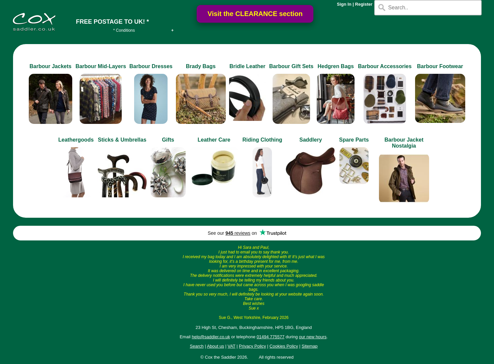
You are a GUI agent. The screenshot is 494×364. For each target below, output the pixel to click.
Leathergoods (76, 140)
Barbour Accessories (384, 66)
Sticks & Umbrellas (122, 140)
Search (197, 346)
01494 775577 (270, 336)
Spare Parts (354, 140)
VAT (231, 346)
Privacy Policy (252, 346)
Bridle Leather (247, 66)
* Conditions (124, 30)
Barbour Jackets (50, 66)
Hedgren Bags (336, 66)
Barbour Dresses (151, 66)
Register (364, 4)
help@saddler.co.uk (211, 336)
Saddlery (310, 140)
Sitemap (310, 346)
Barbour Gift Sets (291, 66)
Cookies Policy (284, 346)
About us (215, 346)
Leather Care (214, 140)
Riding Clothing (262, 140)
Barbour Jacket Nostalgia (403, 143)
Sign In (344, 4)
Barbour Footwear (440, 66)
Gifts (168, 140)
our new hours (312, 336)
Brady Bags (201, 66)
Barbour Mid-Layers (101, 66)
